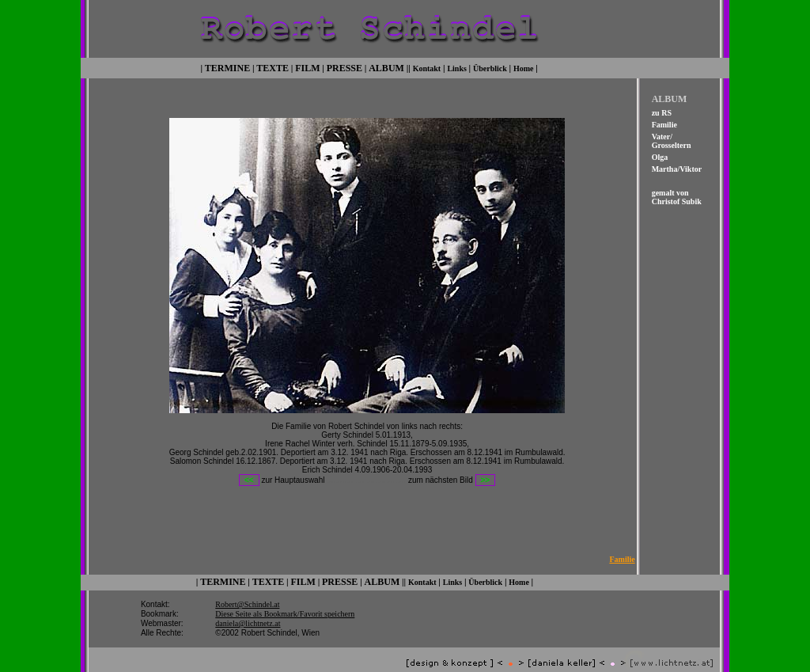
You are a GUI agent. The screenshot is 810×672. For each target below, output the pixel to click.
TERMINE (227, 66)
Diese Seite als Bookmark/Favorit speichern (284, 602)
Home (523, 67)
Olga (660, 155)
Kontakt (427, 67)
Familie (664, 123)
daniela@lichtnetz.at (247, 611)
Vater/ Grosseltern (671, 139)
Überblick (490, 67)
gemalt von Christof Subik (677, 195)
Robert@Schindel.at (247, 592)
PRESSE (344, 66)
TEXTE (272, 66)
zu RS (662, 111)
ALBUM (386, 66)
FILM (307, 66)
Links (456, 67)
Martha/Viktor (677, 167)
